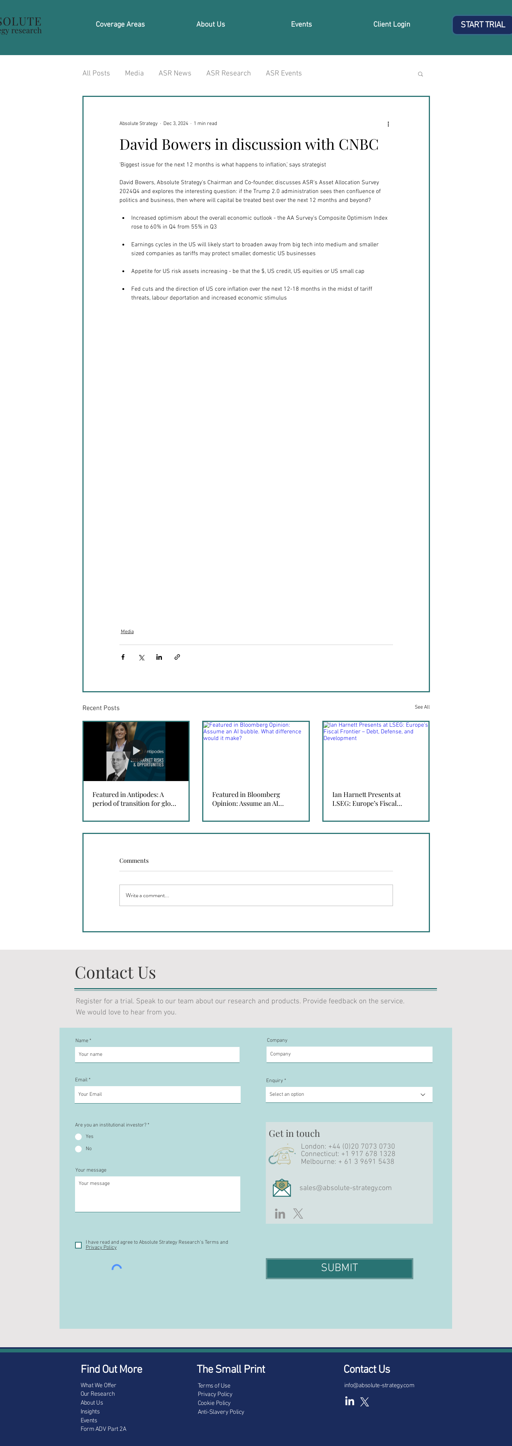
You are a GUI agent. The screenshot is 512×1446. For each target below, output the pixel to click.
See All (422, 707)
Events (89, 1421)
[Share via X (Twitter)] (141, 657)
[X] (298, 1213)
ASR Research (228, 73)
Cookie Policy (214, 1403)
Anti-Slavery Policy (221, 1412)
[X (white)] (364, 1401)
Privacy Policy (215, 1394)
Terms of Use (214, 1386)
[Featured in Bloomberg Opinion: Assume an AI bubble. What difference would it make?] (256, 751)
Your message (90, 1170)
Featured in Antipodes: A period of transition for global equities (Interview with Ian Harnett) (136, 799)
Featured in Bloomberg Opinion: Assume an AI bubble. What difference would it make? (247, 799)
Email (81, 1080)
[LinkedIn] (280, 1213)
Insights (90, 1412)
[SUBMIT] (339, 1268)
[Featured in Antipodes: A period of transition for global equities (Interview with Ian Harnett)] (136, 751)
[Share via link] (177, 657)
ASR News (175, 73)
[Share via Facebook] (122, 657)
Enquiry (274, 1081)
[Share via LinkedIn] (159, 657)
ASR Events (284, 73)
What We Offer (98, 1385)
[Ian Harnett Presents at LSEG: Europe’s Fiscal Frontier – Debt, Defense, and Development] (376, 751)
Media (134, 73)
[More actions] (388, 123)
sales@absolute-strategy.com (345, 1188)
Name (81, 1041)
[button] (420, 74)
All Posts (96, 73)
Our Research (98, 1394)
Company (277, 1040)
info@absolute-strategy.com (379, 1385)
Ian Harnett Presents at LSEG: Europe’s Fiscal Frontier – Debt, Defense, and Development (376, 799)
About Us (92, 1403)
